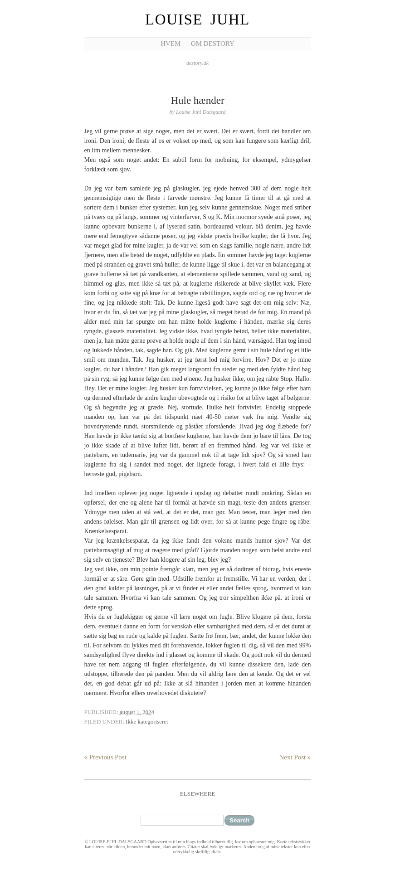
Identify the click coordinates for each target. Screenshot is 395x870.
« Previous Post (105, 757)
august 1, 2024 (137, 712)
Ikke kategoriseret (147, 721)
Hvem (170, 43)
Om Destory (212, 43)
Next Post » (295, 757)
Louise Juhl (197, 19)
